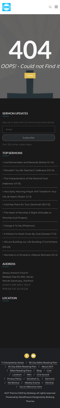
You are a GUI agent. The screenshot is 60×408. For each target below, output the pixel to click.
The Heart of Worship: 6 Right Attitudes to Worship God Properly (26, 215)
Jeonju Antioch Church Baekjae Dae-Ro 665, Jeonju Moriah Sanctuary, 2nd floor (17, 276)
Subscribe (28, 137)
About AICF (47, 366)
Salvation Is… (33, 378)
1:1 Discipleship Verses (12, 362)
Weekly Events (32, 382)
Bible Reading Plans (20, 370)
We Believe (13, 382)
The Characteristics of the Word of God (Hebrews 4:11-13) (25, 181)
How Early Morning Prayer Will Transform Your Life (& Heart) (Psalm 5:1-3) (29, 194)
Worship (49, 382)
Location (17, 374)
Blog (39, 370)
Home (30, 75)
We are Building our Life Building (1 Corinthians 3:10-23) (29, 244)
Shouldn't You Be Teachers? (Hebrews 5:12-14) (29, 170)
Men (29, 374)
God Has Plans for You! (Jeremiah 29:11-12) (27, 204)
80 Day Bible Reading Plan (43, 362)
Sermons (49, 378)
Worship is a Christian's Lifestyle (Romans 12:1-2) (31, 254)
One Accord (43, 374)
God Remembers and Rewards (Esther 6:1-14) (29, 162)
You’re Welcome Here (31, 386)
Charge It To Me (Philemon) (19, 225)
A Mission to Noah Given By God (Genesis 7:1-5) (30, 233)
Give (49, 370)
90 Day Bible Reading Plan (22, 366)
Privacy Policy (14, 378)
